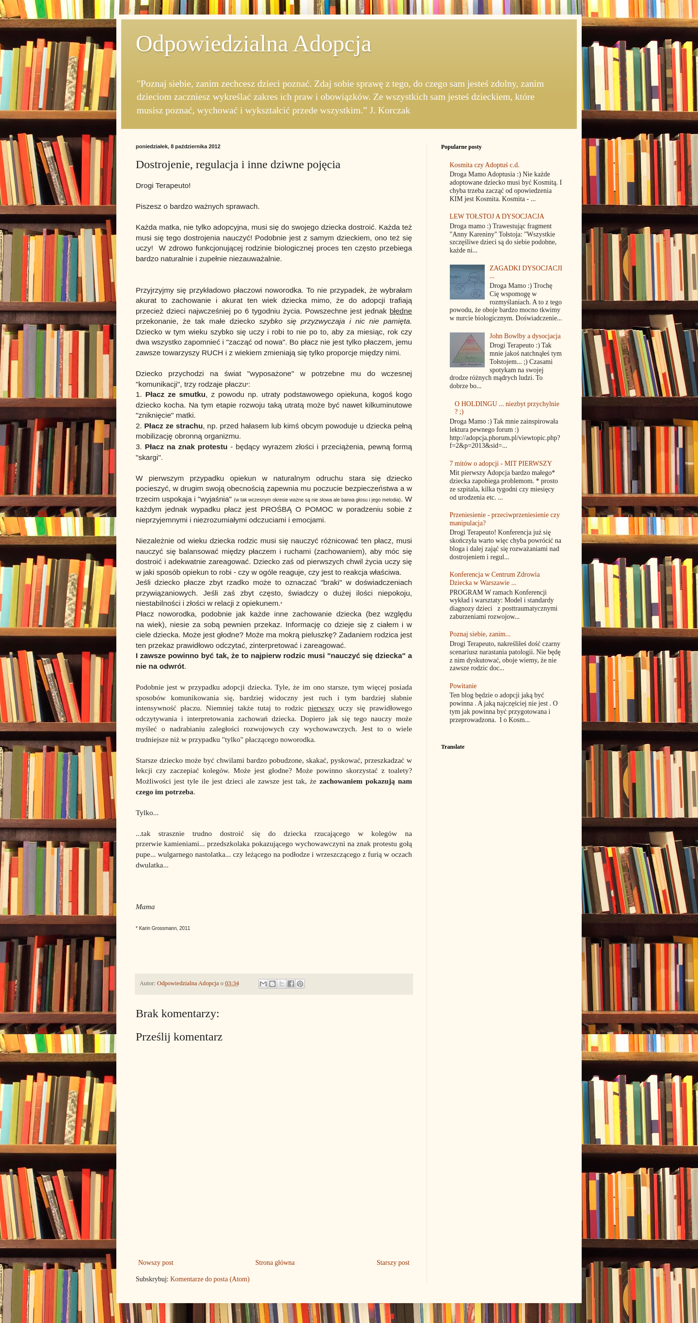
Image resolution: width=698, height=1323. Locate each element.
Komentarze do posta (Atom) (210, 1279)
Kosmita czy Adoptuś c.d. (485, 165)
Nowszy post (156, 1262)
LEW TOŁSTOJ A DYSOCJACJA (497, 216)
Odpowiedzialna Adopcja (254, 43)
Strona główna (275, 1262)
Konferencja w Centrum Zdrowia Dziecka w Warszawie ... (495, 578)
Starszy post (393, 1262)
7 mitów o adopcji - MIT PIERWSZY (501, 463)
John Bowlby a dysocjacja (525, 336)
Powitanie (463, 686)
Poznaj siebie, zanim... (480, 634)
